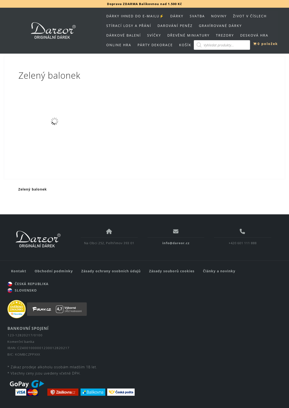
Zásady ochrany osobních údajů (111, 271)
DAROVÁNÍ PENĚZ (175, 25)
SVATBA (197, 16)
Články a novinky (219, 271)
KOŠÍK (185, 45)
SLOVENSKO (22, 290)
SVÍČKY (154, 35)
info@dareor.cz (175, 243)
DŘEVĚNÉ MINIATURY (188, 35)
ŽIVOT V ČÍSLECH (250, 16)
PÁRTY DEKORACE (155, 45)
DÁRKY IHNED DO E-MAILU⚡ (135, 16)
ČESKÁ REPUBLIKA (28, 283)
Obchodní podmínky (54, 271)
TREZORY (225, 35)
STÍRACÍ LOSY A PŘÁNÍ (128, 25)
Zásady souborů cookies (172, 271)
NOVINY (219, 16)
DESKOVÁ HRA (254, 35)
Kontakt (18, 271)
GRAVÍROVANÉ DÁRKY (220, 25)
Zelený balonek (32, 189)
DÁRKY (176, 16)
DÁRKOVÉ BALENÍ (123, 35)
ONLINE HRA (118, 45)
